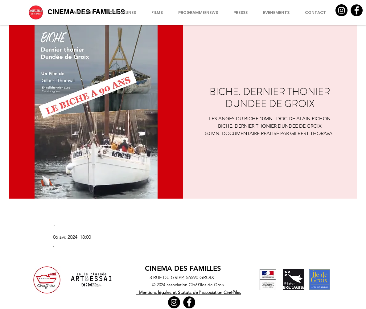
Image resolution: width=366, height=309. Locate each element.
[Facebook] (357, 10)
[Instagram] (341, 10)
